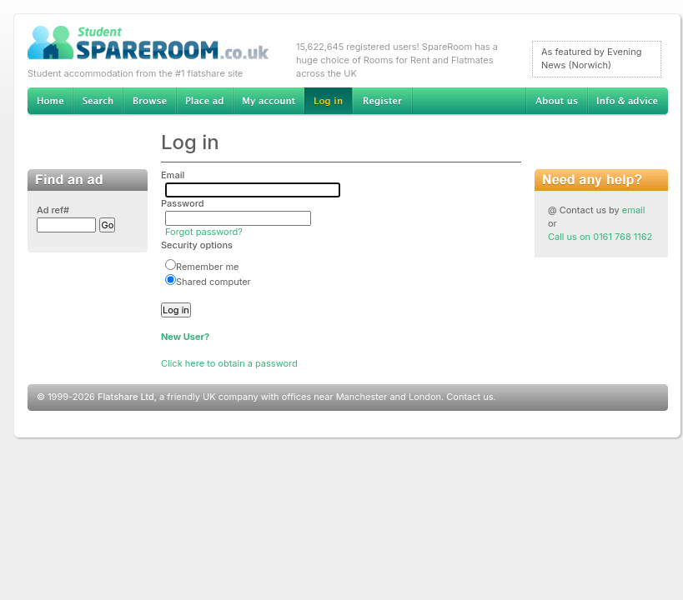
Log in (328, 102)
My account (268, 102)
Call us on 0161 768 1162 (600, 236)
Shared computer (208, 282)
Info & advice (627, 102)
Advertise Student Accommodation (204, 102)
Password (182, 203)
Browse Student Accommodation (149, 102)
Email (172, 175)
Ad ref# (53, 210)
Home (50, 102)
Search (98, 102)
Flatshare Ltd (126, 396)
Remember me (202, 266)
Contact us (469, 396)
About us (556, 102)
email (633, 210)
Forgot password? (204, 232)
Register (382, 102)
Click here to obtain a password (229, 363)
